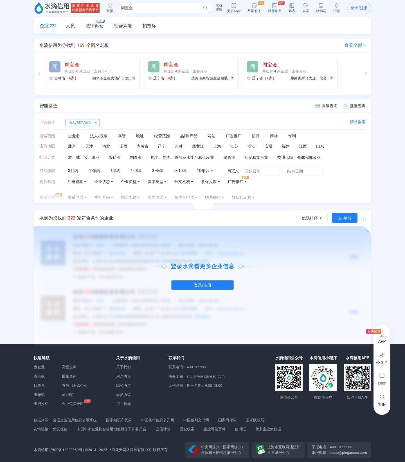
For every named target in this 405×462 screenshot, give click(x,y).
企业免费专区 (73, 404)
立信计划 (163, 429)
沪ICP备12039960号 (65, 450)
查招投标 (41, 404)
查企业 (39, 367)
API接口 (68, 395)
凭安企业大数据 (268, 429)
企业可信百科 (215, 429)
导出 (344, 218)
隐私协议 (123, 385)
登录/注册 (359, 8)
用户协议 (123, 376)
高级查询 (327, 106)
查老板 (39, 376)
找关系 (39, 385)
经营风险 (123, 25)
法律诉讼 (95, 24)
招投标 (149, 25)
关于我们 (123, 367)
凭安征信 (60, 429)
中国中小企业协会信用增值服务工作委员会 (111, 429)
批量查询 (355, 106)
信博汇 (240, 429)
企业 (48, 25)
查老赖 (39, 395)
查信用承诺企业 (74, 385)
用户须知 (123, 404)
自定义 (233, 170)
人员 (70, 25)
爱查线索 (187, 429)
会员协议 (123, 395)
